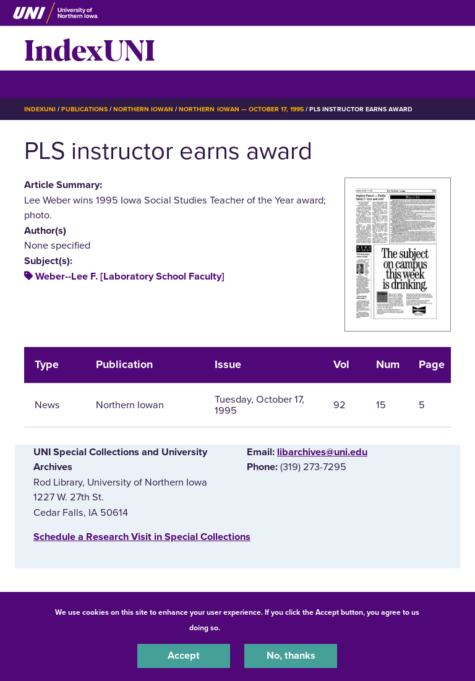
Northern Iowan (143, 109)
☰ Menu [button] (46, 84)
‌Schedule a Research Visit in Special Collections (141, 537)
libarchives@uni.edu (322, 452)
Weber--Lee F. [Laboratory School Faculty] (130, 276)
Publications (84, 109)
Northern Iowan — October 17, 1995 (241, 109)
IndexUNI (89, 48)
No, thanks (291, 655)
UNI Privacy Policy (255, 627)
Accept (184, 655)
